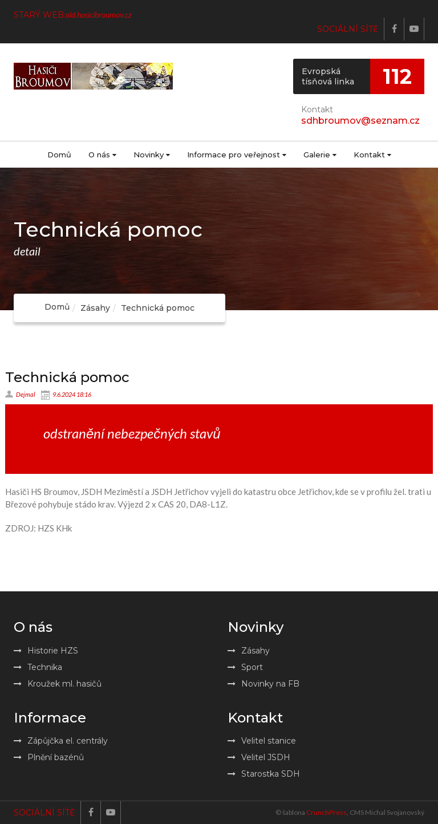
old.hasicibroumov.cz (99, 14)
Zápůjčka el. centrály (61, 741)
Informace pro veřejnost (236, 154)
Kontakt (372, 154)
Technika (38, 667)
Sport (245, 667)
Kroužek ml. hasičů (58, 684)
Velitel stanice (262, 741)
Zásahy (95, 308)
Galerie (319, 154)
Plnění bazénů (49, 757)
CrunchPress (326, 812)
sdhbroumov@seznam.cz (360, 120)
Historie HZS (46, 651)
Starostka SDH (264, 774)
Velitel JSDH (259, 757)
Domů (59, 154)
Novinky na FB (263, 684)
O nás (102, 154)
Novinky (151, 154)
